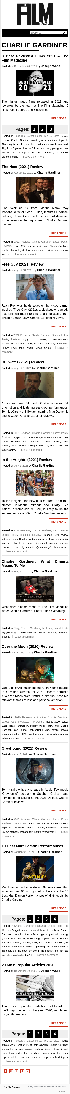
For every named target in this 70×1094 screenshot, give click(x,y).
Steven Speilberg (35, 946)
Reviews (7, 245)
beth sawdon (41, 1044)
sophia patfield (52, 1057)
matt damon (13, 942)
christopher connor (12, 1049)
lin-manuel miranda (46, 543)
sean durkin (61, 250)
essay (42, 632)
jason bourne (51, 938)
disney (5, 343)
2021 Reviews (22, 241)
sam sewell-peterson (22, 152)
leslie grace (26, 543)
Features (20, 135)
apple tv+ (7, 827)
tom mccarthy (9, 449)
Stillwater (43, 445)
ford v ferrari (32, 934)
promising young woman (54, 148)
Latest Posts (34, 135)
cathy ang (53, 725)
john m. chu (9, 543)
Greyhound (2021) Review (24, 748)
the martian (47, 950)
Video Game (43, 347)
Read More (58, 118)
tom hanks (35, 832)
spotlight (32, 445)
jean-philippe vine (39, 730)
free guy (14, 343)
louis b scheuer (32, 1053)
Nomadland (61, 144)
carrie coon (42, 246)
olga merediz (28, 547)
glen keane (20, 730)
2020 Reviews (23, 717)
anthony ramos (10, 539)
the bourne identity (57, 946)
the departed (9, 950)
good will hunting (58, 934)
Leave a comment (33, 156)
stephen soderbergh (13, 946)
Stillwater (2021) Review (23, 362)
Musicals (25, 534)
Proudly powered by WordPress (53, 1087)
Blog (16, 628)
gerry (44, 934)
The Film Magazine (12, 1087)
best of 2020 (24, 1044)
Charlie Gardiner (20, 140)
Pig (3, 148)
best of (5, 140)
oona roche (38, 250)
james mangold (34, 938)
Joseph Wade (50, 66)
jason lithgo (52, 1049)
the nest (6, 254)
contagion (18, 934)
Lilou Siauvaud (31, 441)
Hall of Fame (60, 530)
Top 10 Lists (51, 135)
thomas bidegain (59, 445)
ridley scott (38, 942)
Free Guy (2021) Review (23, 264)
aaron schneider (59, 823)
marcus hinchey (52, 441)
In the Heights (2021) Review (27, 460)
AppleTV (19, 827)
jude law (25, 250)
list (32, 144)
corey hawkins (46, 539)
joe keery (38, 343)
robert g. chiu (60, 734)
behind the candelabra (33, 930)
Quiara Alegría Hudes (48, 547)
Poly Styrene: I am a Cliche (23, 148)
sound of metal (44, 152)
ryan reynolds (60, 343)
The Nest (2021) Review (22, 167)
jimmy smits (61, 539)
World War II (49, 832)
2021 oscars (8, 725)
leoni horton (23, 144)
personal (51, 632)
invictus (21, 938)
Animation (40, 717)
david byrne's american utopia (47, 140)
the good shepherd (28, 950)
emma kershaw (34, 1049)
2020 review (61, 721)
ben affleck (53, 930)
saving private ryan (57, 942)
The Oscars (37, 721)
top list (65, 1057)
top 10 (28, 955)
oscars (14, 445)
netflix (55, 730)
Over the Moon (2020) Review (28, 646)
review (5, 152)
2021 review (28, 246)
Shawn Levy (9, 347)
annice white (9, 1044)
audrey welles (38, 725)
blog (13, 632)
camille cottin (60, 437)
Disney (56, 335)
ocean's (26, 942)
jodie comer (26, 343)
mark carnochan (45, 144)
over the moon (35, 734)
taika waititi (26, 347)
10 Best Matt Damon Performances (32, 846)
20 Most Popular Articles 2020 (28, 965)
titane (15, 156)
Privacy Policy (32, 1087)
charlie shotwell (10, 250)
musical (15, 547)
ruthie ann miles (10, 738)
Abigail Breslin (44, 437)
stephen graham (19, 832)
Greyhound (52, 827)
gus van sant (8, 938)
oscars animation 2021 (14, 734)
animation (23, 725)
